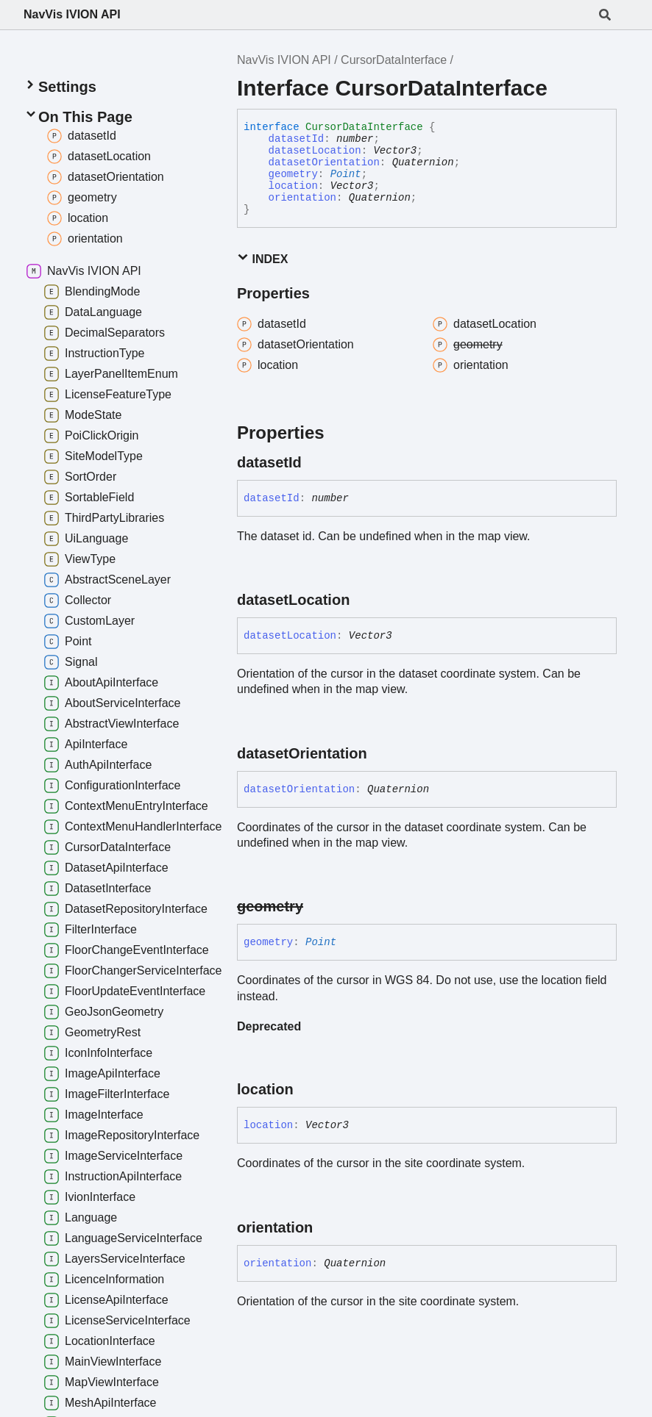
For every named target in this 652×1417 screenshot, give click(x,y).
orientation (302, 198)
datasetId (297, 139)
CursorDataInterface (394, 60)
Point (345, 174)
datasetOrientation (324, 162)
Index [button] (262, 258)
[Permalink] (315, 462)
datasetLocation (315, 151)
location (293, 186)
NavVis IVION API (72, 14)
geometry (293, 174)
